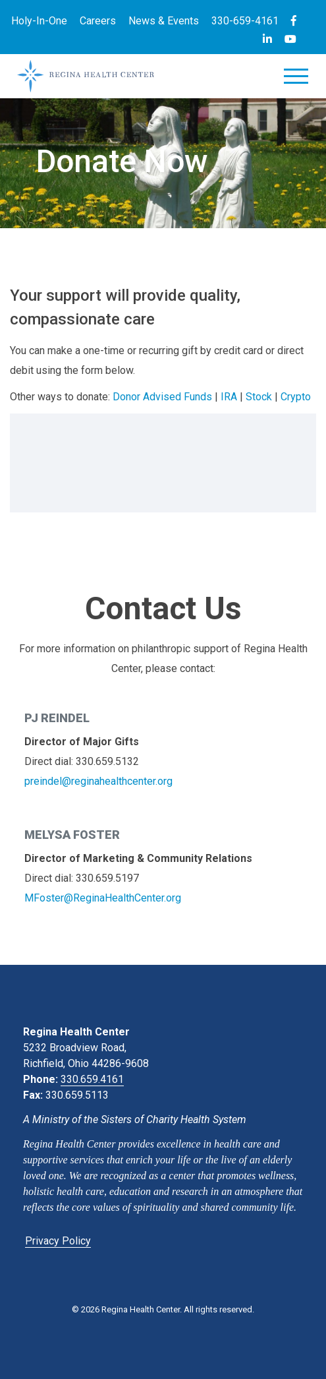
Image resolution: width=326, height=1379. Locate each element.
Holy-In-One (39, 21)
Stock (259, 396)
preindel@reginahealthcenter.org (98, 781)
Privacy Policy (58, 1241)
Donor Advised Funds (162, 396)
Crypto (296, 396)
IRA (229, 396)
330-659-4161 (245, 21)
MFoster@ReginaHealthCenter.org (102, 898)
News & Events (163, 21)
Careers (98, 21)
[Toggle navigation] (296, 78)
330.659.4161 (92, 1079)
